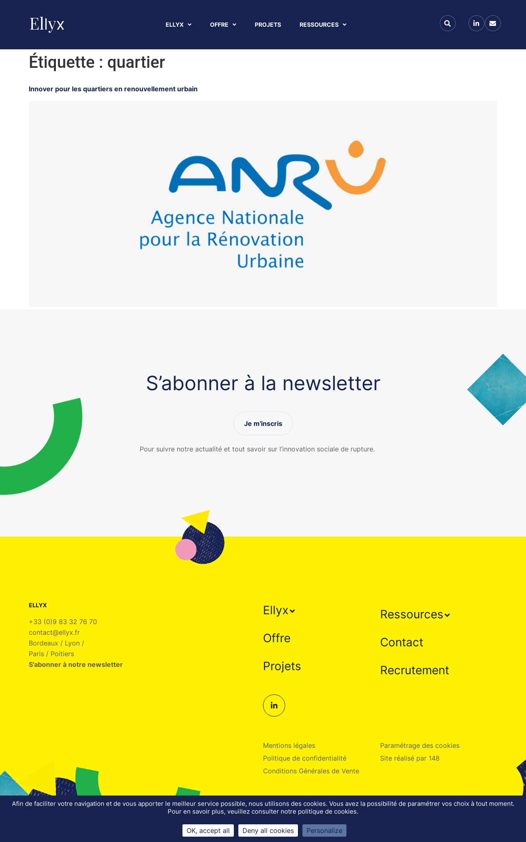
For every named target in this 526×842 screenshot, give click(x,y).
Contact (401, 642)
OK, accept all (208, 830)
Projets (268, 24)
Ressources (323, 24)
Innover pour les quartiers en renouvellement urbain (113, 89)
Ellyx (178, 24)
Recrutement (414, 670)
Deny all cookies (268, 830)
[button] (280, 610)
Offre (223, 24)
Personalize (324, 830)
